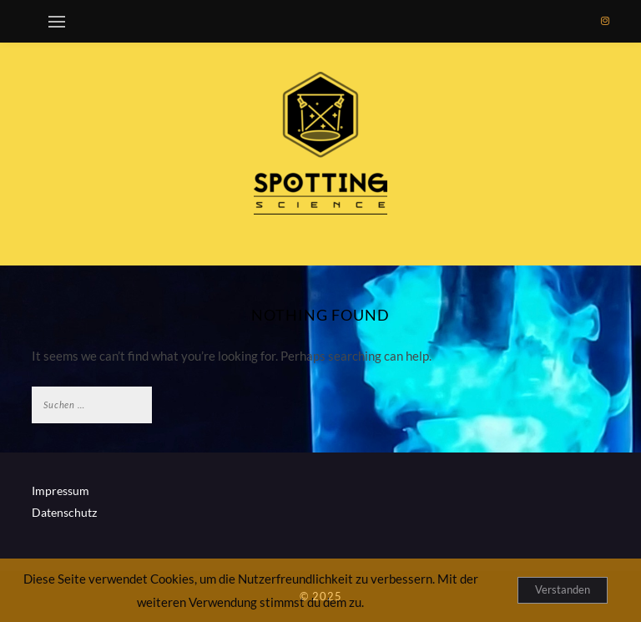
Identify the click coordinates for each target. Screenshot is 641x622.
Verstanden (562, 589)
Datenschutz (64, 512)
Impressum (60, 490)
